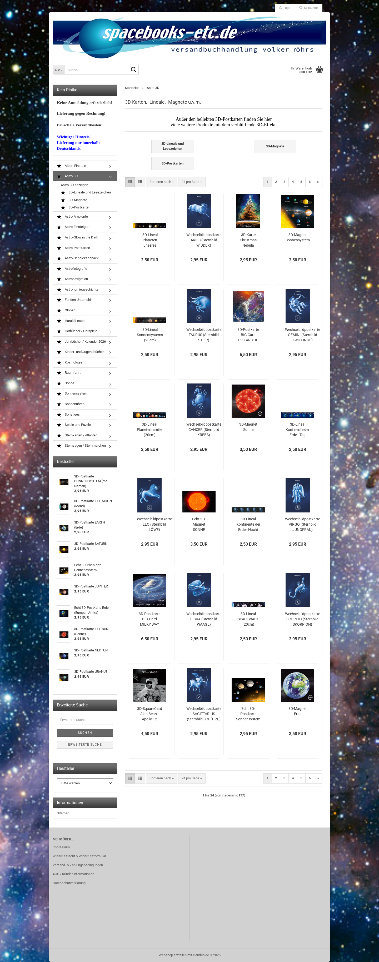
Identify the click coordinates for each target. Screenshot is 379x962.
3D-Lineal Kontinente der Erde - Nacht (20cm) (248, 524)
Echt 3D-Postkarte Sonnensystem (248, 713)
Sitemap (63, 813)
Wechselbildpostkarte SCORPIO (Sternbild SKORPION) (302, 619)
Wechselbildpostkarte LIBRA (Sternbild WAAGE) (203, 619)
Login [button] (285, 8)
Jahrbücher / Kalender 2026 (81, 342)
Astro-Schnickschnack (78, 258)
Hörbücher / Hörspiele (77, 331)
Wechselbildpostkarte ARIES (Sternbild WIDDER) (203, 240)
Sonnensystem (72, 393)
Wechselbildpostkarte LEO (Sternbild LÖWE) (154, 524)
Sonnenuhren (70, 404)
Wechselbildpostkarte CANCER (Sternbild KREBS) (203, 429)
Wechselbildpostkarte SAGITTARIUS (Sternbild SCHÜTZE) (203, 713)
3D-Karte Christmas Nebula (248, 240)
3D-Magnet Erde (297, 711)
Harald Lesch (70, 321)
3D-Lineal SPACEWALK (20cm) (248, 619)
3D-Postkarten (75, 207)
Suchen (85, 733)
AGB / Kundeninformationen (73, 874)
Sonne (65, 383)
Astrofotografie (72, 269)
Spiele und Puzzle (74, 425)
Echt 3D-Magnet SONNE (199, 524)
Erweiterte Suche (85, 744)
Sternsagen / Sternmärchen (81, 445)
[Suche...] (58, 69)
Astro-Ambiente (72, 217)
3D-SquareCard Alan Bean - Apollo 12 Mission (149, 714)
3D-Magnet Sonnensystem (298, 237)
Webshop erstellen (173, 955)
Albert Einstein (71, 166)
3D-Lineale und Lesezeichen (86, 192)
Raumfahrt (69, 373)
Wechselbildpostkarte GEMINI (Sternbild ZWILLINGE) (302, 334)
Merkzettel (308, 8)
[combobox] (161, 182)
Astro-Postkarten (73, 248)
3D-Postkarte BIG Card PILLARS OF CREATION (248, 335)
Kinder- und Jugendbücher (80, 352)
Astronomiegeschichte (77, 289)
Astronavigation (72, 279)
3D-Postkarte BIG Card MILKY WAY (149, 619)
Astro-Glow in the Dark (77, 237)
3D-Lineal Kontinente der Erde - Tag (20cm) (298, 429)
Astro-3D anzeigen (74, 185)
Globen (66, 310)
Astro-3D (67, 176)
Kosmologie (69, 362)
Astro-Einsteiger (72, 227)
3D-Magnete (74, 200)
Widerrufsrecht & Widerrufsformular (79, 856)
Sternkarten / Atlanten (77, 435)
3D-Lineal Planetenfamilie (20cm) (149, 429)
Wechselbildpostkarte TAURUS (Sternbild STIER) (203, 334)
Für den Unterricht (74, 300)
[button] (130, 182)
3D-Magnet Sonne (248, 427)
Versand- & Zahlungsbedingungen (78, 865)
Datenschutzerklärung (69, 883)
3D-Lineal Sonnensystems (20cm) (150, 334)
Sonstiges (68, 414)
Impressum (61, 847)
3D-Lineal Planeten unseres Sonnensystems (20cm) (150, 240)
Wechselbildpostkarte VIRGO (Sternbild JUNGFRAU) (302, 524)
